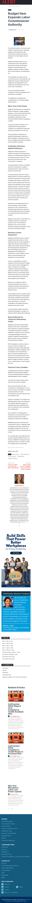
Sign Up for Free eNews (11, 892)
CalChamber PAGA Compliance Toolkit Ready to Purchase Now (15, 750)
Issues (13, 6)
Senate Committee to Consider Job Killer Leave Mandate (13, 466)
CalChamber (5, 668)
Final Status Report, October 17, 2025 (11, 652)
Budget (18, 6)
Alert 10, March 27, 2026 (8, 650)
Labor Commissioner (25, 454)
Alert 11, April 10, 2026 (7, 648)
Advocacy (4, 670)
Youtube (6, 889)
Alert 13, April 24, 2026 (7, 643)
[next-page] (12, 809)
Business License (15, 454)
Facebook (7, 884)
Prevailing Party (21, 456)
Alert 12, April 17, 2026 (7, 645)
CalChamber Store (6, 675)
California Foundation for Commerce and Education (14, 677)
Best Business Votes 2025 (8, 656)
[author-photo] (9, 716)
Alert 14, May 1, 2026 (7, 641)
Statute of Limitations (12, 458)
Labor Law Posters (12, 456)
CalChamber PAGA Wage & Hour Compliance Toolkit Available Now (16, 709)
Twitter (21, 887)
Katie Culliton (14, 794)
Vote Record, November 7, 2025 (10, 654)
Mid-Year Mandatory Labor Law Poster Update (15, 789)
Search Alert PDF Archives (8, 659)
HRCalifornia (5, 672)
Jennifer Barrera (12, 29)
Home (9, 6)
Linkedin (6, 887)
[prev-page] (9, 809)
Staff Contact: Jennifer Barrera (15, 447)
